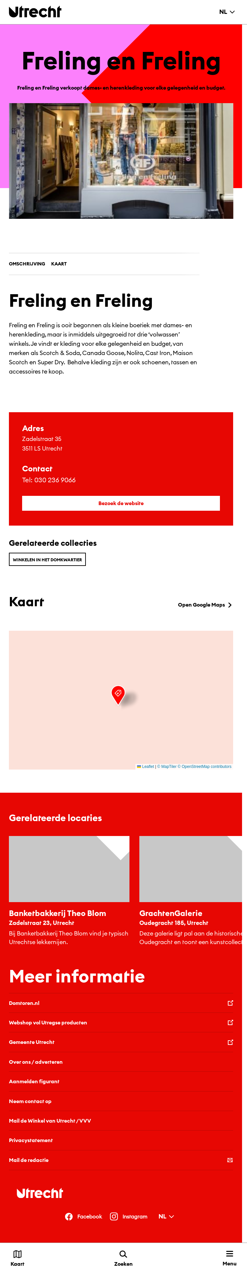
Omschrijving (27, 264)
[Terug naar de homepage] (35, 11)
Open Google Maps (205, 605)
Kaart (59, 264)
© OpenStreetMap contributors (204, 766)
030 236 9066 (55, 480)
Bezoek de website (121, 503)
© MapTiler (166, 766)
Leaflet (145, 766)
